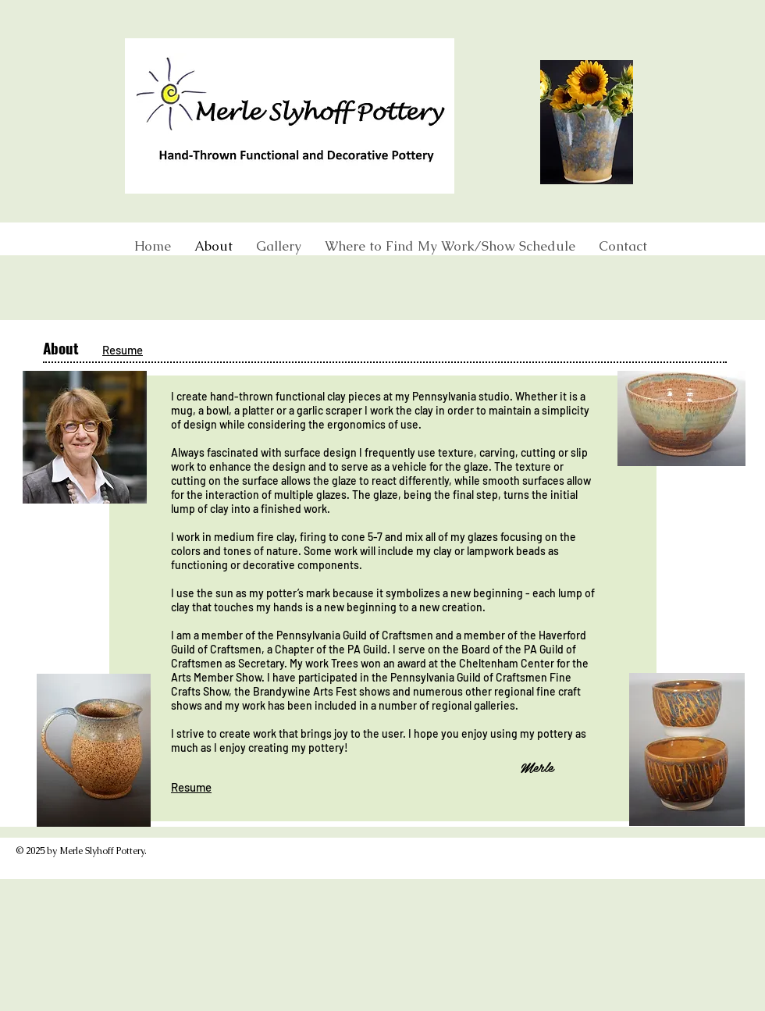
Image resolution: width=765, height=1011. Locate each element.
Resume (122, 350)
